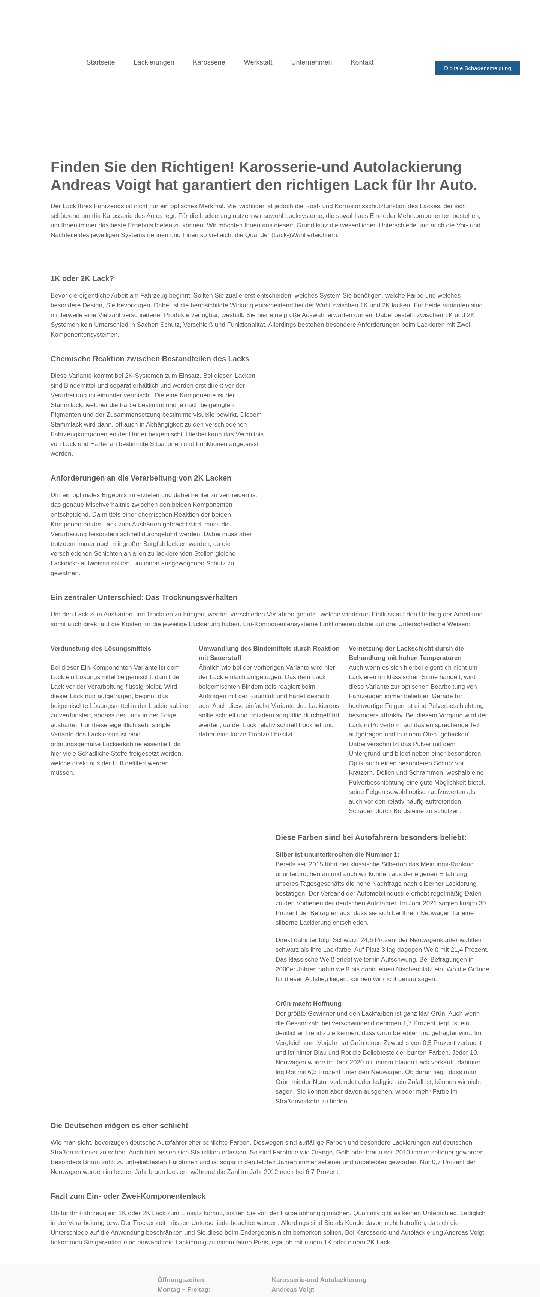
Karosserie (209, 62)
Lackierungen (154, 62)
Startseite (101, 62)
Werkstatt (258, 62)
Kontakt (362, 62)
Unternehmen (311, 62)
